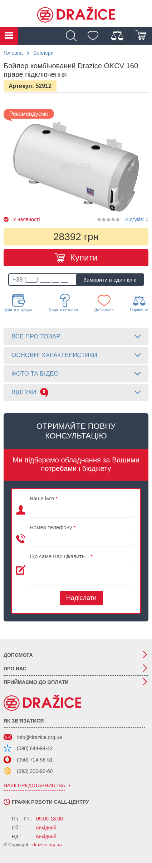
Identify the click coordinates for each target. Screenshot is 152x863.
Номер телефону (52, 527)
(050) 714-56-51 (35, 760)
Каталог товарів (9, 36)
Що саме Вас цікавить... (61, 556)
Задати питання (63, 303)
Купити (84, 257)
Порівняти (139, 303)
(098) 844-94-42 (35, 748)
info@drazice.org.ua (39, 737)
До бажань (103, 303)
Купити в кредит (18, 303)
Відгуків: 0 (136, 219)
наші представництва (34, 785)
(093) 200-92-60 (35, 771)
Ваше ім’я (44, 498)
